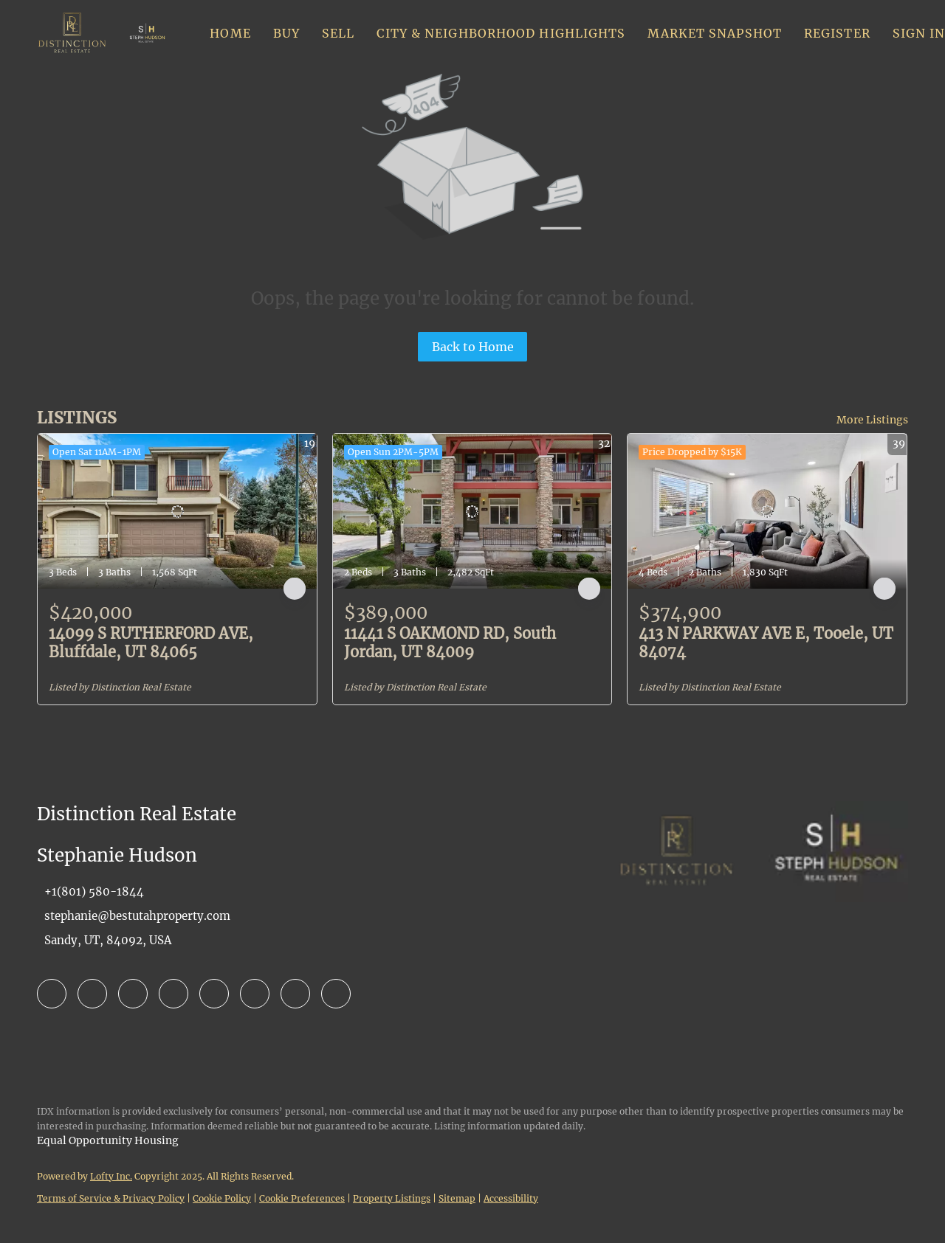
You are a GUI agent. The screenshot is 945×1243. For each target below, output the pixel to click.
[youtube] (254, 993)
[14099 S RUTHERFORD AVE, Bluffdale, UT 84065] (177, 511)
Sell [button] (338, 33)
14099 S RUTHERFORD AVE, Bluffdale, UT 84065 (151, 642)
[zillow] (133, 993)
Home (230, 33)
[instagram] (214, 993)
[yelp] (173, 993)
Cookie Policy (222, 1198)
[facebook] (51, 993)
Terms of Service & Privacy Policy (111, 1198)
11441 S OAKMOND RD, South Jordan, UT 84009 (450, 642)
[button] (72, 33)
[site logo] (676, 889)
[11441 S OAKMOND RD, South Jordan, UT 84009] (472, 511)
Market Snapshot (714, 33)
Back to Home (473, 346)
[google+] (336, 993)
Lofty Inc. (111, 1176)
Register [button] (837, 33)
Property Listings (391, 1198)
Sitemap (457, 1198)
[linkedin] (92, 993)
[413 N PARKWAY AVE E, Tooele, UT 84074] (767, 511)
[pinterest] (295, 993)
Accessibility (511, 1198)
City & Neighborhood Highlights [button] (501, 33)
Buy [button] (286, 33)
